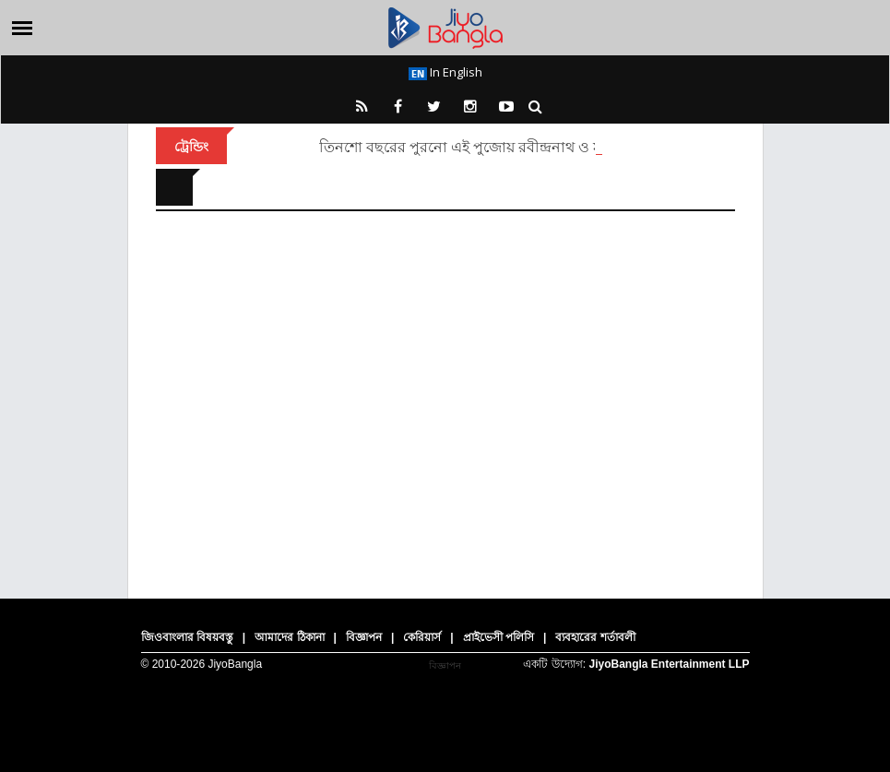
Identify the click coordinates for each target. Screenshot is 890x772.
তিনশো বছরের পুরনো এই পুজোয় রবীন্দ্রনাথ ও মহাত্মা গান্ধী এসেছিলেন (527, 147)
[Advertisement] (445, 391)
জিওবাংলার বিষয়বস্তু (187, 637)
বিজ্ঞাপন (364, 637)
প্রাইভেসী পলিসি (498, 637)
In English (445, 72)
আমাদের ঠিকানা (289, 637)
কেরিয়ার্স (422, 637)
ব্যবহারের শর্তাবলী (595, 637)
